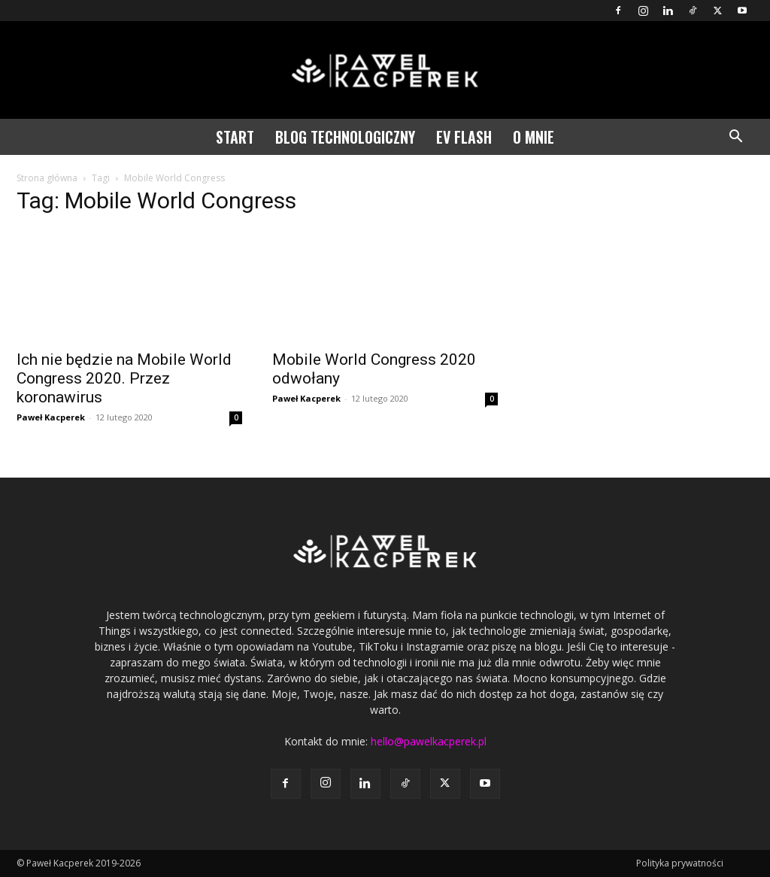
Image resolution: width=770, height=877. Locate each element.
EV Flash (464, 137)
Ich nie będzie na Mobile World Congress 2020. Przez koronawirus (124, 378)
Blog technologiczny (345, 137)
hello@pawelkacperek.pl (429, 741)
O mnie (533, 137)
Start (235, 137)
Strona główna (47, 177)
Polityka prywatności (679, 863)
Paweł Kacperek (51, 417)
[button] (735, 138)
